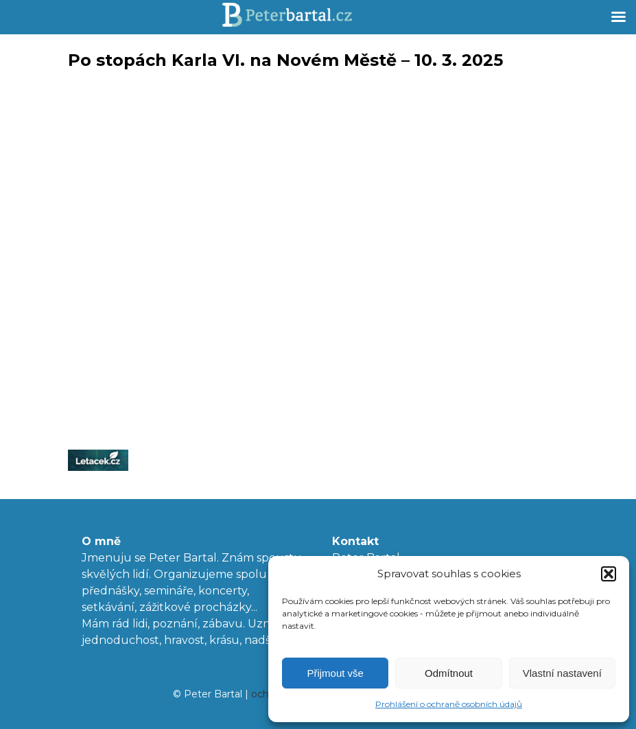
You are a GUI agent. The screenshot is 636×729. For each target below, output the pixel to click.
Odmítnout (449, 673)
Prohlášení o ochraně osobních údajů (448, 704)
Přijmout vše (335, 673)
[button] (608, 574)
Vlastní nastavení (562, 673)
